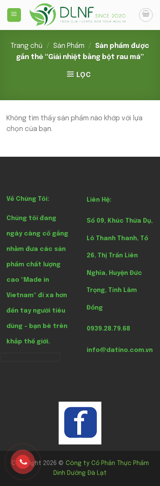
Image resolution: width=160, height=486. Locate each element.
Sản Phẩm (68, 46)
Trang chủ (27, 46)
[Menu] (14, 15)
